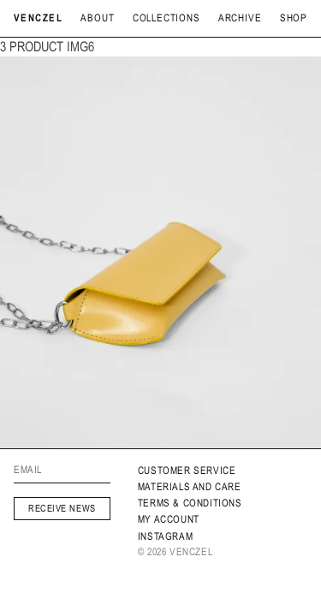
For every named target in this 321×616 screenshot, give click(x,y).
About (97, 18)
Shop (293, 18)
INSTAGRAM (165, 536)
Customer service (187, 471)
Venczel (38, 18)
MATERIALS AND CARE (189, 487)
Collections (166, 18)
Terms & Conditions (190, 503)
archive (240, 18)
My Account (168, 519)
